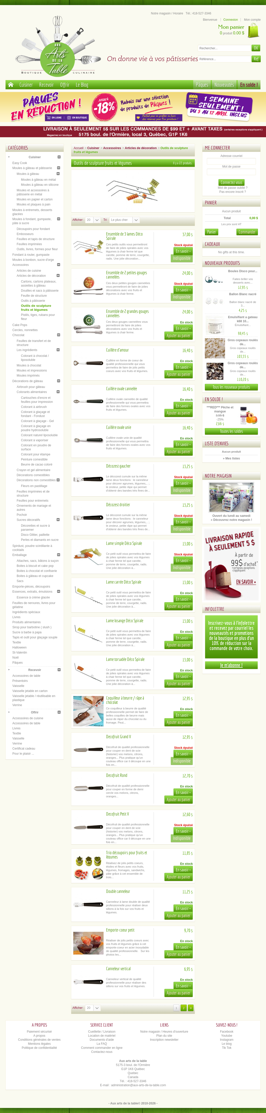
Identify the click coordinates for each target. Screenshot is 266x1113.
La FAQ (102, 1044)
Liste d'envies (217, 443)
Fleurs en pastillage (34, 486)
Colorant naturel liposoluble (39, 435)
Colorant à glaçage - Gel (37, 421)
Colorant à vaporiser (34, 440)
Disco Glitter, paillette (35, 535)
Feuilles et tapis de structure (36, 239)
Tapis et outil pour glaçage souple (34, 637)
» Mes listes (231, 458)
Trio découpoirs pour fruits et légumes (126, 855)
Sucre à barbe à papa (26, 632)
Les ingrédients (27, 350)
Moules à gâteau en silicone (40, 185)
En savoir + (183, 251)
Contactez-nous (101, 1052)
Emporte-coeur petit (120, 930)
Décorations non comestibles (36, 480)
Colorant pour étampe (35, 454)
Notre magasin (218, 476)
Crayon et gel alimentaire (33, 470)
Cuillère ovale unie (118, 427)
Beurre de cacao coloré (36, 464)
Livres (16, 617)
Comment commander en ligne (102, 1048)
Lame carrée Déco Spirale (123, 582)
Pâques (202, 84)
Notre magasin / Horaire (167, 13)
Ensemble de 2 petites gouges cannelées (126, 275)
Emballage (19, 555)
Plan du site (164, 1035)
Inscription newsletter (164, 1039)
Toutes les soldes (231, 431)
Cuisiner (26, 84)
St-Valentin (19, 652)
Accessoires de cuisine (27, 718)
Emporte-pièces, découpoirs (31, 586)
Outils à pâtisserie (33, 301)
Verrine (17, 705)
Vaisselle (18, 686)
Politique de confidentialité (39, 1048)
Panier (211, 202)
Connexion (230, 19)
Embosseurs (25, 234)
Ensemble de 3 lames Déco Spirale (124, 236)
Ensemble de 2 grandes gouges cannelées (127, 313)
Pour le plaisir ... (23, 753)
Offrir (64, 84)
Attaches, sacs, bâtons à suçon (38, 561)
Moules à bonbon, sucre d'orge (33, 260)
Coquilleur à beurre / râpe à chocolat (125, 700)
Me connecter (217, 148)
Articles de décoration (31, 275)
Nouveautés (224, 84)
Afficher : (78, 220)
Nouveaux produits (222, 263)
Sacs (20, 581)
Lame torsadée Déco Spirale (125, 659)
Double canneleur (118, 891)
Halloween (19, 647)
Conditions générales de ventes (39, 1039)
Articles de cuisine (29, 270)
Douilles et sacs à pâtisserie (40, 290)
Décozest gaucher (118, 466)
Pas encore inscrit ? (232, 192)
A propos (39, 1035)
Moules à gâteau (28, 174)
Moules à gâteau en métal (38, 179)
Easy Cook (19, 163)
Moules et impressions (32, 370)
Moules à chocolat (29, 365)
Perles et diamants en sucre (40, 540)
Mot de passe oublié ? (232, 188)
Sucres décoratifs (28, 520)
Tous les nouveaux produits (231, 387)
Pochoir (22, 515)
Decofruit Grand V (118, 736)
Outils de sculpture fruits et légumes (36, 308)
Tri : (105, 220)
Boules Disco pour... (242, 271)
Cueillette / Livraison (101, 1031)
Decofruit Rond (116, 775)
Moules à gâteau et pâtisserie (32, 168)
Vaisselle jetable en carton (29, 691)
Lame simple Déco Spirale (124, 543)
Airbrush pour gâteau (31, 387)
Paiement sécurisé (39, 1031)
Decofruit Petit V (117, 814)
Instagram (226, 1039)
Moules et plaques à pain (33, 204)
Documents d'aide (102, 1039)
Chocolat (18, 335)
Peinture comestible (34, 459)
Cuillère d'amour (117, 350)
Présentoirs (20, 681)
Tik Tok (226, 1048)
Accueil (79, 148)
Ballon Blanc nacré (242, 294)
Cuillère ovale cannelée (121, 388)
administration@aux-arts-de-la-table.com (138, 1085)
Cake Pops (19, 325)
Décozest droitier (118, 504)
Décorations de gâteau (27, 381)
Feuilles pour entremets (32, 500)
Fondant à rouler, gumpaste (31, 255)
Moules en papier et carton (35, 199)
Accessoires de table (26, 676)
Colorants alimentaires (32, 392)
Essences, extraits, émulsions (32, 591)
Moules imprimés (28, 375)
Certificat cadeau (23, 748)
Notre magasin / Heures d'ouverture (164, 1031)
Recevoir (46, 84)
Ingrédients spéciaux (26, 612)
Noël (15, 657)
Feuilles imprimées (29, 244)
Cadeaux (212, 244)
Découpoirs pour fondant (33, 229)
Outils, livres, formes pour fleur (37, 249)
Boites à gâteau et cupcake (35, 576)
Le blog (227, 1044)
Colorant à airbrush (34, 407)
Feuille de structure (34, 295)
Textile (16, 642)
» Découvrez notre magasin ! (231, 520)
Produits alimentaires (26, 622)
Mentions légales (39, 1044)
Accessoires (20, 265)
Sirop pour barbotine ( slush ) (32, 627)
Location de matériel (101, 1035)
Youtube (226, 1035)
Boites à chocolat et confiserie (37, 571)
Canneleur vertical (118, 968)
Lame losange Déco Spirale (124, 620)
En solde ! (249, 84)
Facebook (226, 1031)
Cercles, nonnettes (25, 330)
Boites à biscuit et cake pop (35, 566)
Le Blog (82, 84)
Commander (247, 232)
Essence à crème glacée (33, 597)
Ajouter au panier (178, 335)
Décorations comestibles (33, 475)
